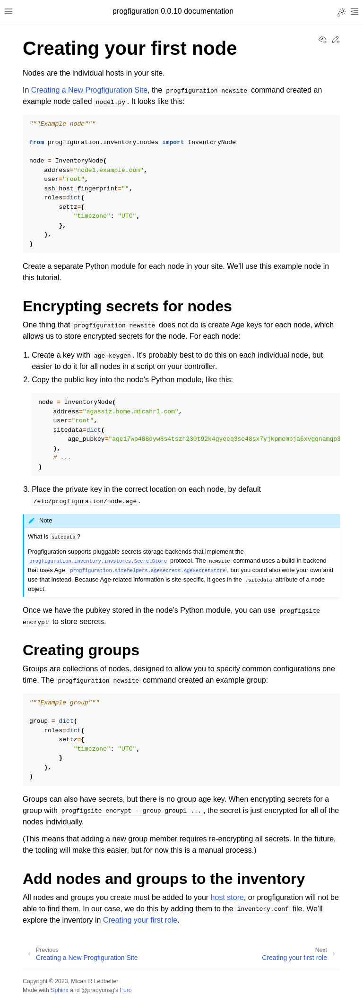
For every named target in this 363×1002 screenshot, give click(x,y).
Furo (125, 990)
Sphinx (59, 990)
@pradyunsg (97, 990)
